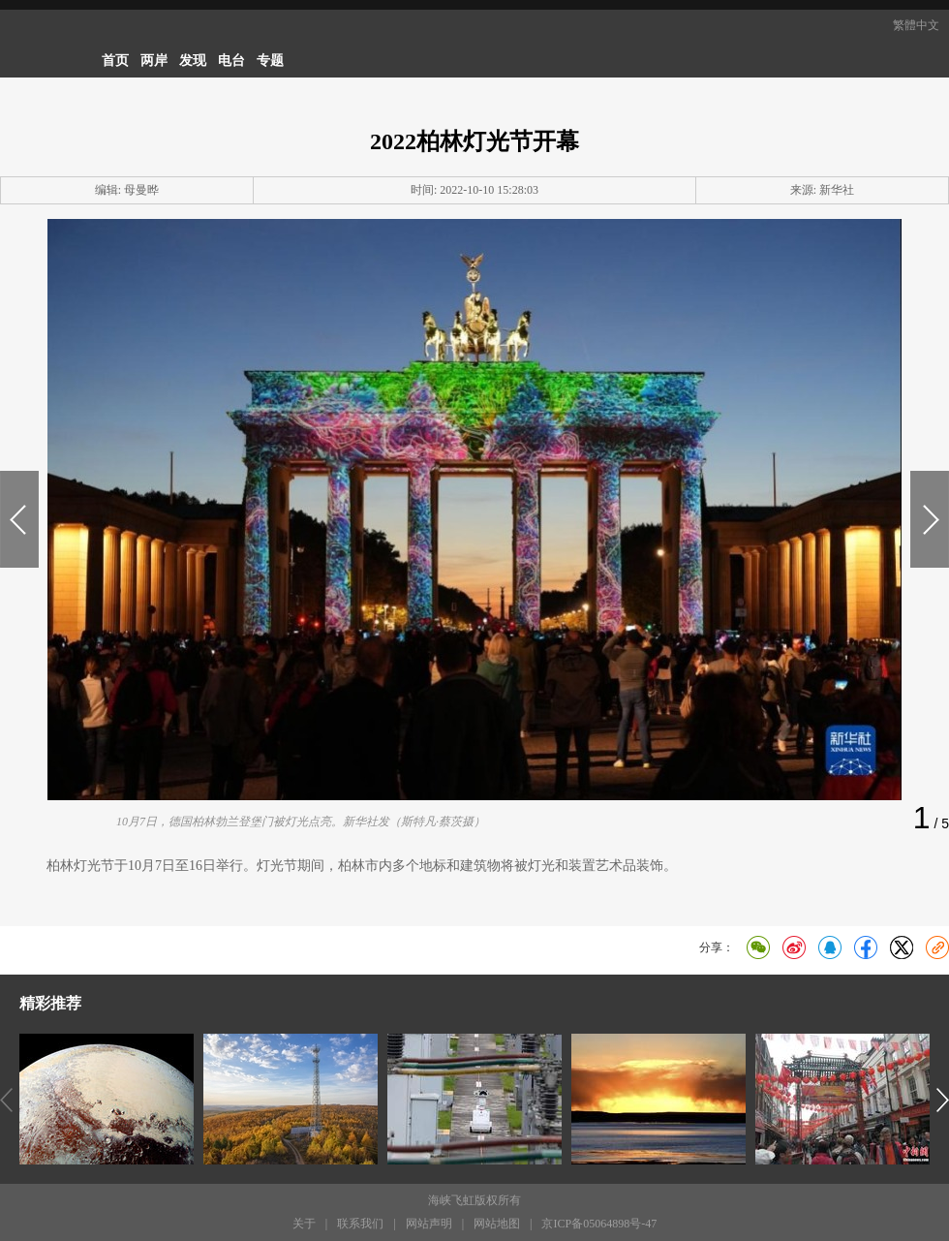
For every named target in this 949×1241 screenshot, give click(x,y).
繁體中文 (916, 25)
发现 (192, 60)
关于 (304, 1223)
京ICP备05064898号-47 (599, 1223)
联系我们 (360, 1223)
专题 (270, 60)
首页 (115, 60)
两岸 (154, 60)
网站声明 (429, 1223)
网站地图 (497, 1223)
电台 (231, 60)
